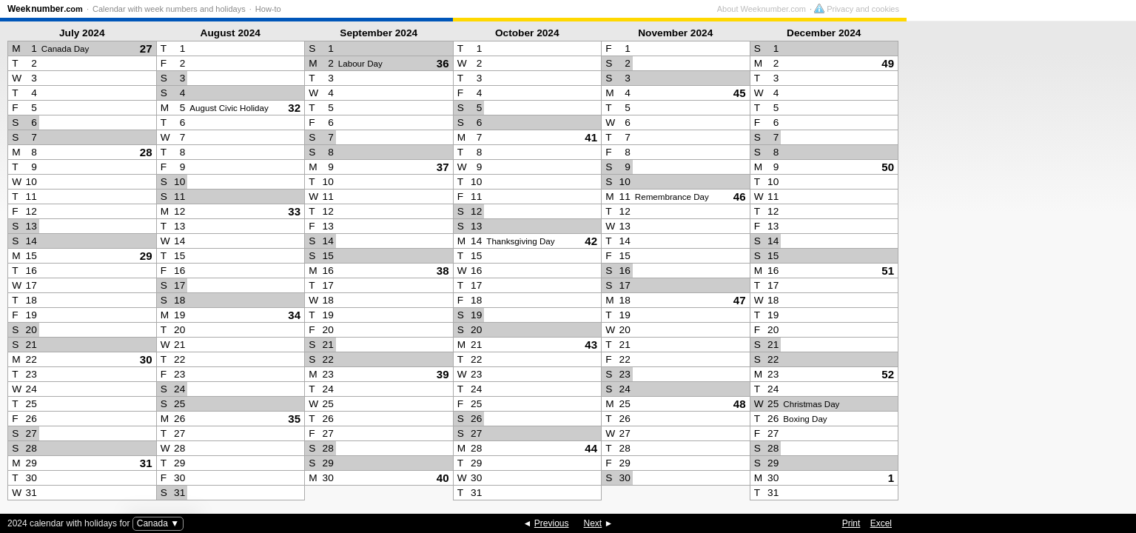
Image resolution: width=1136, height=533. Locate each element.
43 (591, 344)
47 (739, 300)
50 (887, 167)
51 (887, 270)
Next (593, 523)
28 (146, 152)
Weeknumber (45, 9)
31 (146, 463)
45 (739, 93)
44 (591, 448)
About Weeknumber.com (991, 8)
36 (443, 63)
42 (591, 241)
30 (146, 359)
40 (443, 478)
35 (294, 418)
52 (887, 374)
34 (294, 315)
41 (591, 137)
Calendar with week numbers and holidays (169, 8)
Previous (551, 523)
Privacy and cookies (1086, 8)
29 (146, 255)
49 (887, 63)
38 (443, 270)
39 (443, 374)
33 (294, 211)
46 (739, 196)
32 (294, 107)
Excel (881, 523)
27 (146, 48)
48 (739, 404)
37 (443, 167)
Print (851, 523)
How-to (268, 8)
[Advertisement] (1018, 263)
